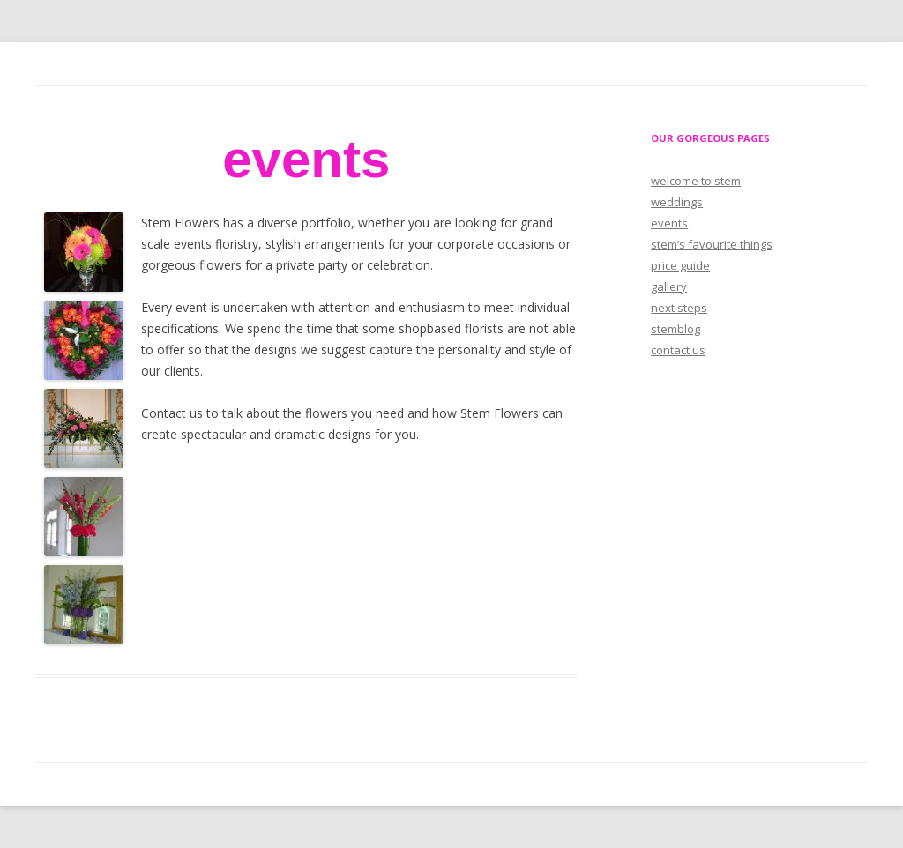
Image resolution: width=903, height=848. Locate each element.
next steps (679, 308)
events (669, 223)
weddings (677, 202)
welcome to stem (696, 181)
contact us (678, 350)
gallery (669, 286)
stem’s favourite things (711, 244)
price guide (680, 265)
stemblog (675, 329)
